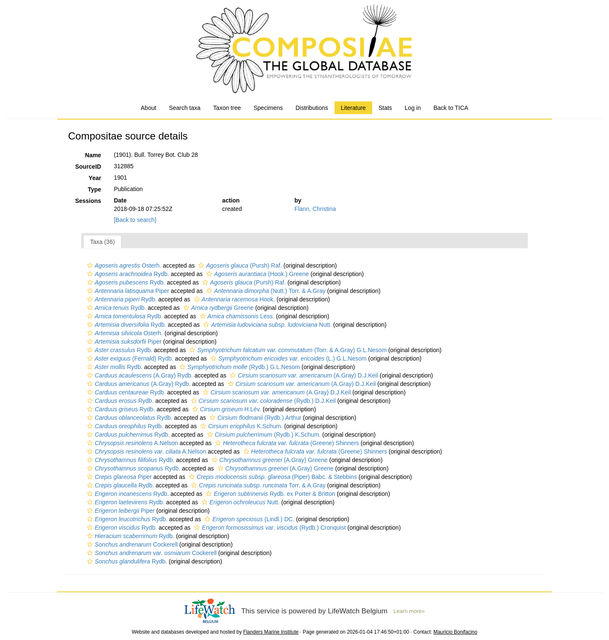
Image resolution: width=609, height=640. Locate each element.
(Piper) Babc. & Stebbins (272, 476)
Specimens (268, 107)
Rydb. (127, 274)
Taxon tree (227, 107)
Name (93, 155)
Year (95, 178)
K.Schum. (240, 426)
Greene (217, 307)
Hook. (233, 299)
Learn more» (409, 611)
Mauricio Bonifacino (455, 632)
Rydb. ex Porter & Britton (269, 493)
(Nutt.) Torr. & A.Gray (265, 290)
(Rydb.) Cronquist (269, 527)
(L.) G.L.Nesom (287, 358)
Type (95, 189)
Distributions (312, 107)
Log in (413, 107)
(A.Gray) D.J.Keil (303, 375)
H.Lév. (225, 409)
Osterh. (123, 265)
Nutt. (266, 324)
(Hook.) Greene (256, 274)
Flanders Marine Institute (271, 632)
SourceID (88, 166)
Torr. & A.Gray (257, 485)
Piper (127, 290)
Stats (385, 107)
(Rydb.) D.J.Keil (262, 400)
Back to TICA (450, 107)
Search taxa (184, 107)
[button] (90, 265)
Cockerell (131, 544)
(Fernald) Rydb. (129, 358)
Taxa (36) (102, 241)
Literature (353, 107)
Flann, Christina (315, 208)
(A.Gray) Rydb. (139, 375)
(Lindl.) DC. (248, 519)
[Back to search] (135, 219)
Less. (236, 316)
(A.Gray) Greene (269, 460)
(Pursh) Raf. (239, 265)
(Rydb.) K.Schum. (263, 434)
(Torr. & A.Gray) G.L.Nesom (287, 350)
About (148, 107)
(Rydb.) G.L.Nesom (239, 367)
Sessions (88, 200)
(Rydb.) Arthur (254, 417)
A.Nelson (131, 443)
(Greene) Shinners (286, 443)
